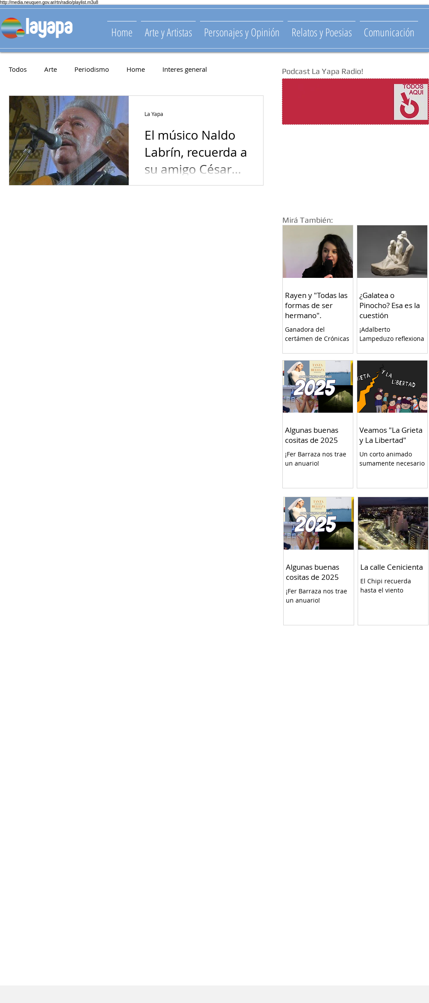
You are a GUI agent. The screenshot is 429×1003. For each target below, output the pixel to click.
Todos (18, 69)
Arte (50, 69)
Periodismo (91, 69)
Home (136, 69)
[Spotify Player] (338, 102)
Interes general (184, 69)
